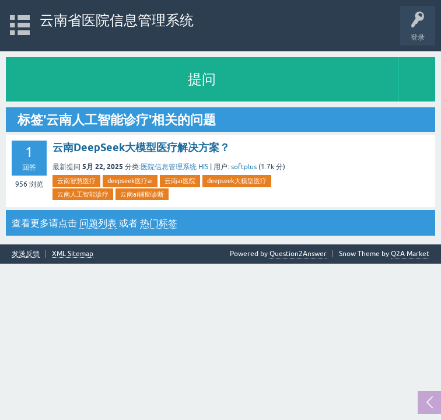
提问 (202, 79)
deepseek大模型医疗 (237, 180)
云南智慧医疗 (76, 180)
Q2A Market (410, 254)
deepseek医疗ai (130, 180)
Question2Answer (298, 254)
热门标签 (158, 223)
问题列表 (98, 223)
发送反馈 (26, 254)
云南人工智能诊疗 (82, 194)
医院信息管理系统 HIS (174, 167)
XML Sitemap (72, 254)
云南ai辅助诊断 (142, 194)
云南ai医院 (179, 180)
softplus (244, 167)
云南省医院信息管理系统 (117, 20)
